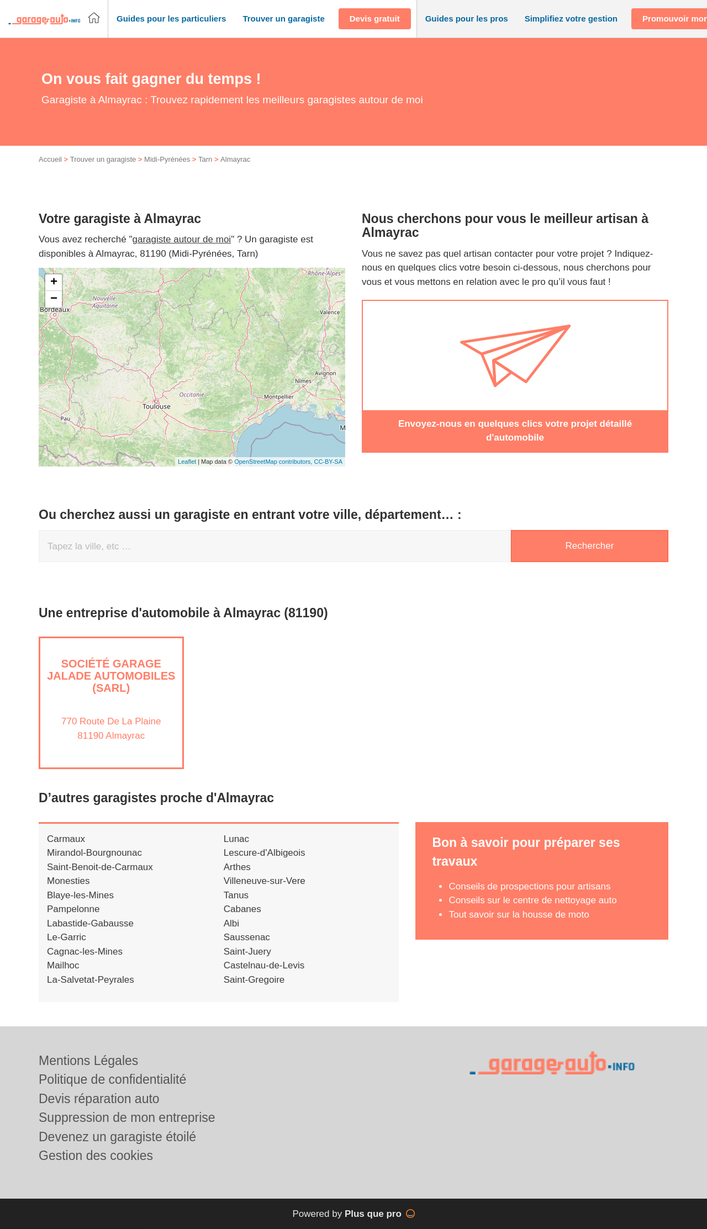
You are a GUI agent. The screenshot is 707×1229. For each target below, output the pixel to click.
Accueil (50, 171)
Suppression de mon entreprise (127, 1117)
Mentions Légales (88, 1060)
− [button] (53, 311)
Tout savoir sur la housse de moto (519, 926)
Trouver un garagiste (103, 171)
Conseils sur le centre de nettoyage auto (532, 912)
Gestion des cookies (96, 1155)
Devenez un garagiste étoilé (117, 1137)
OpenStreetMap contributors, (274, 473)
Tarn (205, 171)
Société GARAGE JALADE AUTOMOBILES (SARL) (111, 687)
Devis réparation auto (99, 1099)
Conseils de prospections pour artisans (529, 898)
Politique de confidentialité (112, 1079)
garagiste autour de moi (182, 251)
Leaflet (187, 473)
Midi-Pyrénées (167, 171)
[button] (171, 19)
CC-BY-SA (328, 473)
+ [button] (53, 294)
